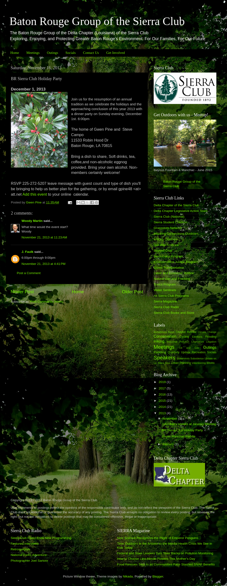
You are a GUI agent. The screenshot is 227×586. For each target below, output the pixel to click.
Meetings (32, 53)
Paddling (160, 352)
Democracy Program (168, 256)
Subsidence (197, 358)
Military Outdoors (166, 239)
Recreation (199, 352)
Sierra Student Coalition (171, 222)
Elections (197, 336)
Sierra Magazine (165, 301)
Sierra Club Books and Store (174, 313)
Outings (52, 53)
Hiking (159, 341)
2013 (163, 413)
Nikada (128, 576)
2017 (163, 388)
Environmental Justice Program (176, 262)
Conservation (165, 336)
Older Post (132, 291)
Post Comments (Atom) (46, 301)
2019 (163, 382)
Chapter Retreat (186, 332)
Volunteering (199, 363)
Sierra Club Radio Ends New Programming (41, 538)
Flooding (210, 336)
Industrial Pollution (178, 341)
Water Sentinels (165, 290)
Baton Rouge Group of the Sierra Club (97, 21)
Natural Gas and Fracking (172, 278)
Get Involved (115, 53)
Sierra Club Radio (166, 307)
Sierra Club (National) (169, 216)
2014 (163, 407)
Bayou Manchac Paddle (179, 436)
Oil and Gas (189, 347)
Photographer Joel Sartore (29, 560)
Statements (183, 358)
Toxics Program (165, 284)
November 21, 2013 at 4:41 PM (43, 264)
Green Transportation (169, 267)
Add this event (34, 194)
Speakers (164, 358)
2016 (163, 394)
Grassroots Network (168, 228)
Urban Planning (181, 363)
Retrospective (20, 549)
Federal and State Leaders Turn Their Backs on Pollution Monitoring (165, 553)
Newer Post (22, 291)
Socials (70, 53)
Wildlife (210, 363)
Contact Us (91, 53)
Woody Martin (32, 221)
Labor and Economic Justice (174, 273)
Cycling (184, 336)
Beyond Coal (163, 250)
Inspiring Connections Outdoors (176, 233)
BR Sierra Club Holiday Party (182, 430)
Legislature (198, 341)
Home (14, 53)
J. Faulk (27, 252)
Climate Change (207, 332)
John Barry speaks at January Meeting (189, 424)
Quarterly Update (179, 352)
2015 (163, 400)
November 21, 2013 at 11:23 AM (44, 237)
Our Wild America (166, 245)
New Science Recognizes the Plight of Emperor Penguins (157, 538)
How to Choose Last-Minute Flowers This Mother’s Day (156, 558)
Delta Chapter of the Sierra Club (176, 205)
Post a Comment (29, 273)
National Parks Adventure (29, 555)
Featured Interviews (25, 543)
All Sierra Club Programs (171, 295)
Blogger (157, 576)
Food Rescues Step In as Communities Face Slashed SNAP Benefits (166, 564)
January (168, 444)
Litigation (211, 341)
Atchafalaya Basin (164, 332)
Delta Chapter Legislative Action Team (181, 211)
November (170, 418)
